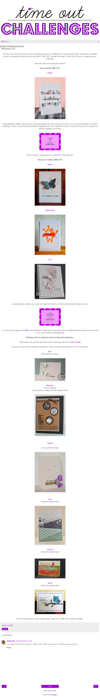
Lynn (50, 499)
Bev (50, 352)
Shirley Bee (50, 210)
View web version (50, 691)
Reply (9, 647)
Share (5, 629)
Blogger (54, 695)
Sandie (50, 443)
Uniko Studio (75, 342)
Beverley (50, 386)
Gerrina (50, 550)
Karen (50, 165)
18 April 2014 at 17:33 (24, 641)
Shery (50, 583)
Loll (50, 260)
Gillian (50, 73)
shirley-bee (11, 641)
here (62, 333)
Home (50, 686)
